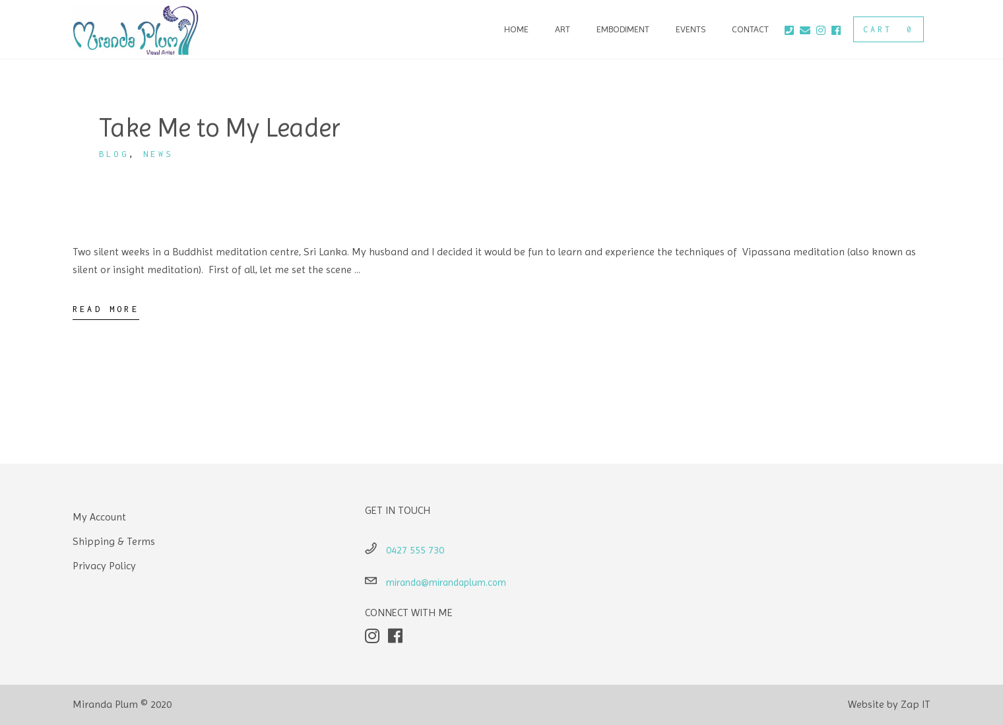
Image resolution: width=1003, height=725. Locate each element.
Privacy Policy (104, 565)
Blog (114, 154)
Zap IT (915, 704)
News (158, 154)
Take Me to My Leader (219, 127)
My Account (99, 517)
